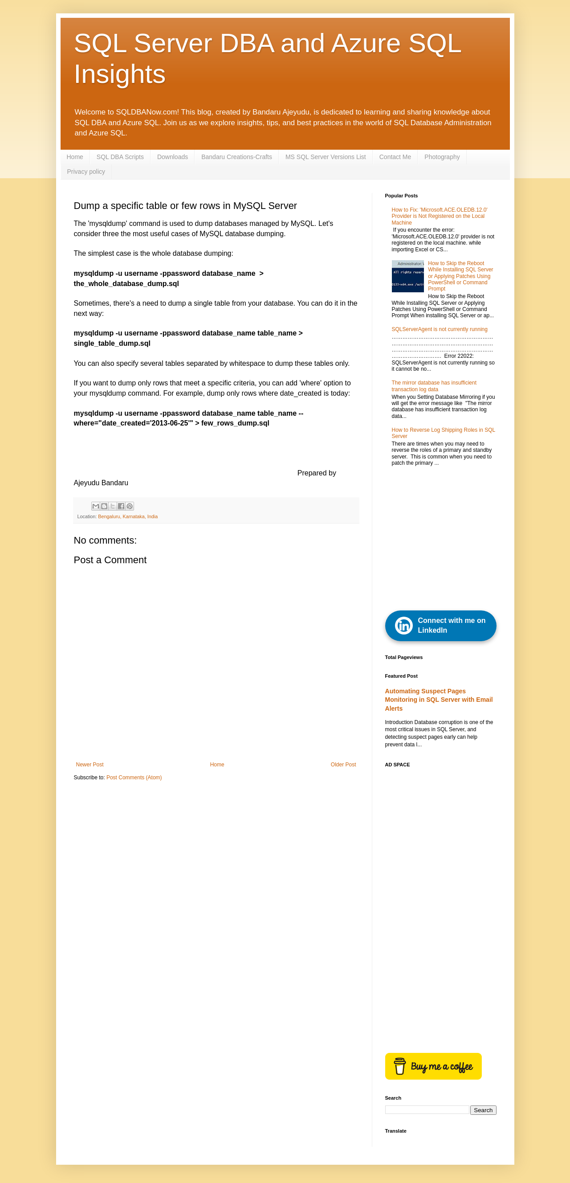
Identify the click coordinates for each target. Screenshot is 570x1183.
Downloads (172, 156)
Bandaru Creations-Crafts (236, 156)
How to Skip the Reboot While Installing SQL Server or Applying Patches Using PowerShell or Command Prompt (460, 276)
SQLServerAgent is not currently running (440, 329)
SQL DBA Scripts (120, 156)
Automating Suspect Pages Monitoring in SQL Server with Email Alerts (439, 700)
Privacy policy (86, 171)
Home (75, 156)
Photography (442, 156)
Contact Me (395, 156)
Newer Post (90, 764)
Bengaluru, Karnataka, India (128, 516)
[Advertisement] (452, 539)
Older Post (343, 764)
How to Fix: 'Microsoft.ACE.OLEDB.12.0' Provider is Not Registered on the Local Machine (440, 216)
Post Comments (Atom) (134, 777)
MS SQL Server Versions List (325, 156)
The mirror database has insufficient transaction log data (434, 386)
